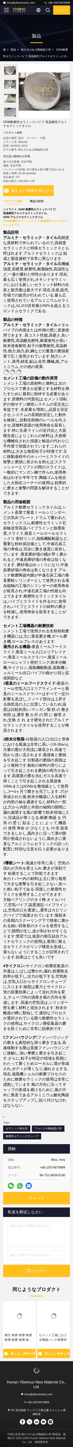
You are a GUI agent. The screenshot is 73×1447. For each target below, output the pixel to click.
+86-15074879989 (57, 2)
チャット (61, 10)
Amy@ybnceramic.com (19, 2)
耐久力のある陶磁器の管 (36, 49)
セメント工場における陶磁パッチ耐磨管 (53, 1337)
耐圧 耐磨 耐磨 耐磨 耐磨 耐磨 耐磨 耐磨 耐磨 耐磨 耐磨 (18, 1337)
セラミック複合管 (17, 1128)
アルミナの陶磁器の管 (48, 1128)
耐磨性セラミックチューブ (22, 1136)
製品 (13, 49)
